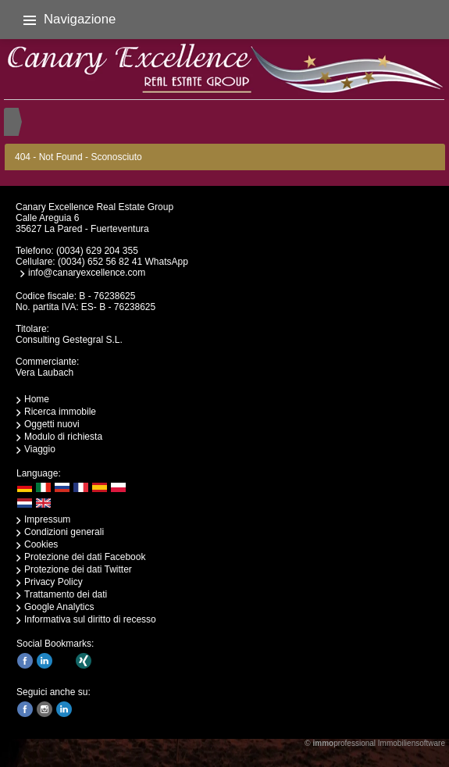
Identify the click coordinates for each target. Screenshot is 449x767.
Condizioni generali (64, 531)
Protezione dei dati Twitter (78, 569)
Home (36, 399)
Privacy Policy (53, 581)
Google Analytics (59, 606)
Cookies (41, 544)
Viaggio (39, 449)
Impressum (47, 519)
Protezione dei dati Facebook (84, 556)
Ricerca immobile (60, 411)
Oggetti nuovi (52, 424)
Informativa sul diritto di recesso (90, 619)
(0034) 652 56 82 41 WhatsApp (123, 261)
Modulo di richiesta (63, 436)
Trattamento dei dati (65, 594)
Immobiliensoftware (411, 743)
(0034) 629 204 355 (97, 250)
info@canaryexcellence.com (86, 272)
